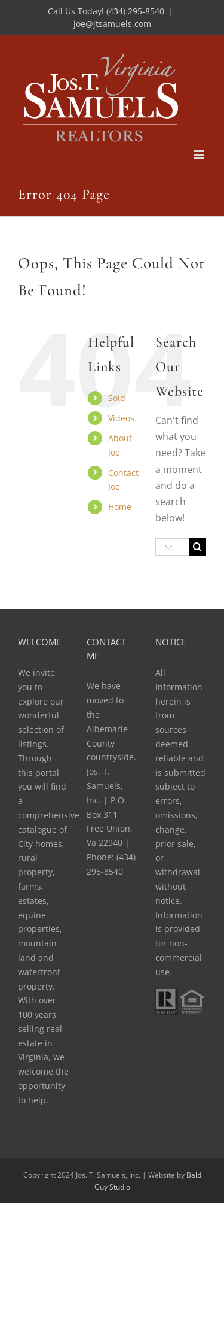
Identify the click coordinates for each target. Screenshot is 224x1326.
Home (119, 506)
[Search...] (172, 547)
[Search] (197, 547)
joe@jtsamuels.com (112, 23)
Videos (121, 418)
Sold (116, 397)
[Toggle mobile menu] (200, 154)
